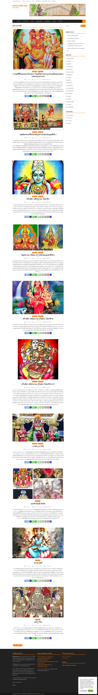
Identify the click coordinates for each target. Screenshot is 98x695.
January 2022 (70, 85)
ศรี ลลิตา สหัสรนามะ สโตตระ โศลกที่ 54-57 (38, 384)
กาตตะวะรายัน (38, 446)
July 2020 (69, 104)
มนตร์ (33, 1)
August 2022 (69, 74)
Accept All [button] (90, 690)
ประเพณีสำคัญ (44, 1)
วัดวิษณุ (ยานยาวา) (41, 662)
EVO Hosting (42, 693)
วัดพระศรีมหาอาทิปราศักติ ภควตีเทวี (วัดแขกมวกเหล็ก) (47, 661)
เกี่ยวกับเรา (54, 1)
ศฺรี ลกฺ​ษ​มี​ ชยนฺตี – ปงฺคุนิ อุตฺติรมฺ (73, 38)
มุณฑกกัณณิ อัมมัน (38, 504)
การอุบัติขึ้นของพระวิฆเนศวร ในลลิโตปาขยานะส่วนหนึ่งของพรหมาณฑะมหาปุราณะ (38, 75)
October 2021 (70, 93)
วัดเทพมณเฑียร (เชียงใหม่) (42, 666)
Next (20, 645)
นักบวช (49, 1)
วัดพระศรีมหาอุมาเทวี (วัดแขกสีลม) (44, 658)
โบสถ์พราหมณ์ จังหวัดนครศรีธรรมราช (44, 664)
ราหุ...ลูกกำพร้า (65, 658)
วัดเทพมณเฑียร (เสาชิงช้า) (42, 659)
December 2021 (70, 88)
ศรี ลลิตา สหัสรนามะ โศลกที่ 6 (38, 199)
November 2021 (70, 90)
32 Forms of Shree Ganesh (72, 35)
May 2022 (69, 80)
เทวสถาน (23, 1)
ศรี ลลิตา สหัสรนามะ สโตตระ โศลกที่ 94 (38, 319)
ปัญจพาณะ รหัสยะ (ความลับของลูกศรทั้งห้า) (38, 255)
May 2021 (69, 99)
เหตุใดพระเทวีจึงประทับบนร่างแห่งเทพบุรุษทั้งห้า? (38, 134)
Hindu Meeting (20, 6)
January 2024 (70, 66)
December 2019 (70, 107)
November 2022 (70, 72)
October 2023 (70, 69)
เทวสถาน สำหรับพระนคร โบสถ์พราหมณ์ (45, 656)
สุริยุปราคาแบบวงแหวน (66, 656)
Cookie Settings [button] (84, 690)
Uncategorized (70, 115)
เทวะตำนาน (29, 1)
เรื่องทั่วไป (69, 123)
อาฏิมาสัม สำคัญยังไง (71, 41)
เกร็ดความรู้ (35, 71)
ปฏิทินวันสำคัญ (38, 1)
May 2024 (69, 63)
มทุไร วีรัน (38, 622)
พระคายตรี (38, 563)
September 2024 (70, 58)
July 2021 (69, 96)
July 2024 (69, 61)
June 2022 (69, 77)
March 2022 (69, 82)
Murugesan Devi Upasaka (37, 79)
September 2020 (70, 101)
